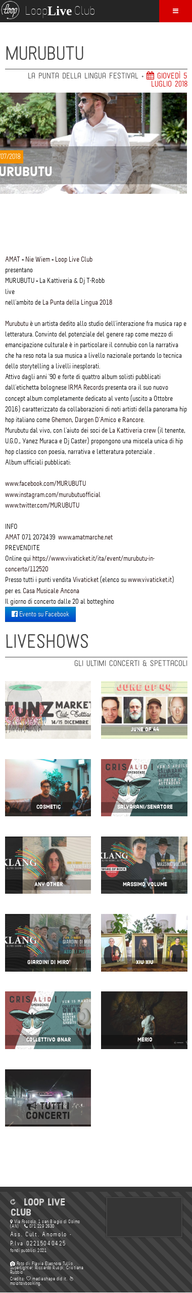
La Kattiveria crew (132, 430)
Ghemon (62, 419)
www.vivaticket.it (150, 579)
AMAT (12, 259)
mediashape (40, 1278)
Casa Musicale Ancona (51, 591)
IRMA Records (86, 387)
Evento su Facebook (40, 614)
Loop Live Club (73, 259)
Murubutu (16, 323)
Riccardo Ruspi (49, 1267)
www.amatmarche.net (85, 537)
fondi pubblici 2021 (28, 1250)
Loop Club (47, 10)
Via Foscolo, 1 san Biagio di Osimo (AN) (45, 1224)
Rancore (132, 419)
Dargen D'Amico (95, 419)
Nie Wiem (37, 259)
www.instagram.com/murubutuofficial (53, 494)
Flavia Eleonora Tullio (52, 1263)
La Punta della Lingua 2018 (77, 302)
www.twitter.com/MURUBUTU (42, 505)
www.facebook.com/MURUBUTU (45, 483)
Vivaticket (86, 579)
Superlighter (21, 1267)
